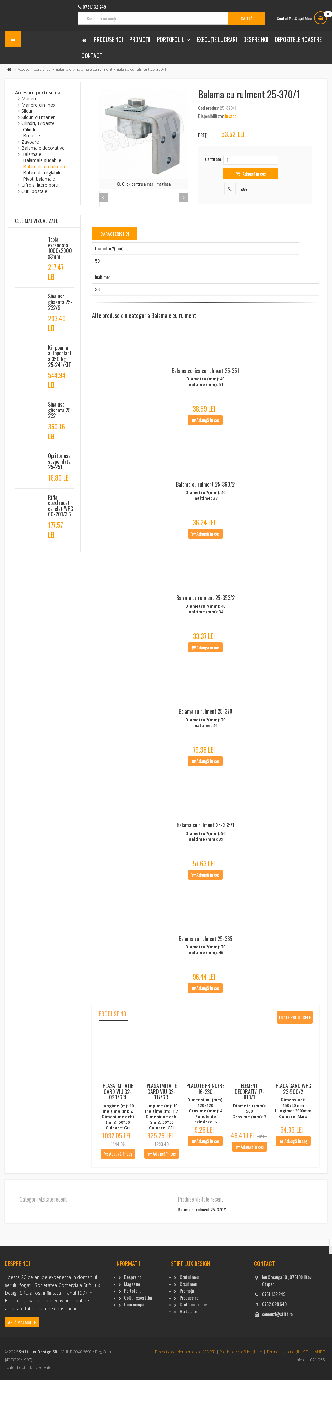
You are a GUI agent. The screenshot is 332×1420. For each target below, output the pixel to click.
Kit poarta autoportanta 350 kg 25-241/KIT (60, 356)
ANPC (320, 1392)
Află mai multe (22, 1362)
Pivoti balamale (39, 179)
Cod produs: (208, 107)
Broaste (31, 136)
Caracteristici (115, 233)
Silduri (27, 111)
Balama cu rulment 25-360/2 (205, 497)
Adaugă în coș (251, 173)
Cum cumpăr (135, 1344)
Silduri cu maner (38, 117)
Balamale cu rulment (94, 69)
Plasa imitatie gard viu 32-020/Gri (118, 1132)
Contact (91, 55)
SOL (307, 1392)
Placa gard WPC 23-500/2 (293, 1129)
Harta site (188, 1351)
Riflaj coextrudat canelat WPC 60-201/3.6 (60, 505)
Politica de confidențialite (240, 1392)
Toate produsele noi (295, 1059)
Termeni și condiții (283, 1392)
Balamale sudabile (42, 160)
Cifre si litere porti (39, 185)
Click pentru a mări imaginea (144, 183)
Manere (29, 98)
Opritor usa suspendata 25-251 (59, 461)
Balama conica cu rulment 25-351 (205, 377)
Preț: (203, 135)
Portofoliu (171, 39)
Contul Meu (286, 18)
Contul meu (189, 1317)
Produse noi (108, 39)
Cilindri (30, 129)
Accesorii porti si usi (34, 69)
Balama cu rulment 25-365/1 (205, 859)
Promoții (139, 39)
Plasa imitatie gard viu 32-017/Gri (162, 1132)
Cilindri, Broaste (37, 123)
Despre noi (255, 39)
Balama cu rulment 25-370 (205, 738)
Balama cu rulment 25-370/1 (202, 1250)
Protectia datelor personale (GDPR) (185, 1392)
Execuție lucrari (217, 39)
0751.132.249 (273, 1334)
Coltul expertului (138, 1337)
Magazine (132, 1324)
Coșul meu (188, 1324)
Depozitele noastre (298, 39)
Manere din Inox (38, 105)
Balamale (64, 69)
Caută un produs (194, 1344)
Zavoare (30, 142)
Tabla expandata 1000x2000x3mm (60, 247)
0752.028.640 (274, 1344)
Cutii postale (34, 191)
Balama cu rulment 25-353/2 (205, 618)
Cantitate (213, 159)
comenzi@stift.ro (277, 1354)
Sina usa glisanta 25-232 (60, 410)
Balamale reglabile (42, 173)
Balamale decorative (43, 148)
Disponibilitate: (211, 115)
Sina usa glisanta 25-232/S (60, 301)
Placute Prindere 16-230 (205, 1129)
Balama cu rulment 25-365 (205, 979)
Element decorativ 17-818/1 (249, 1132)
